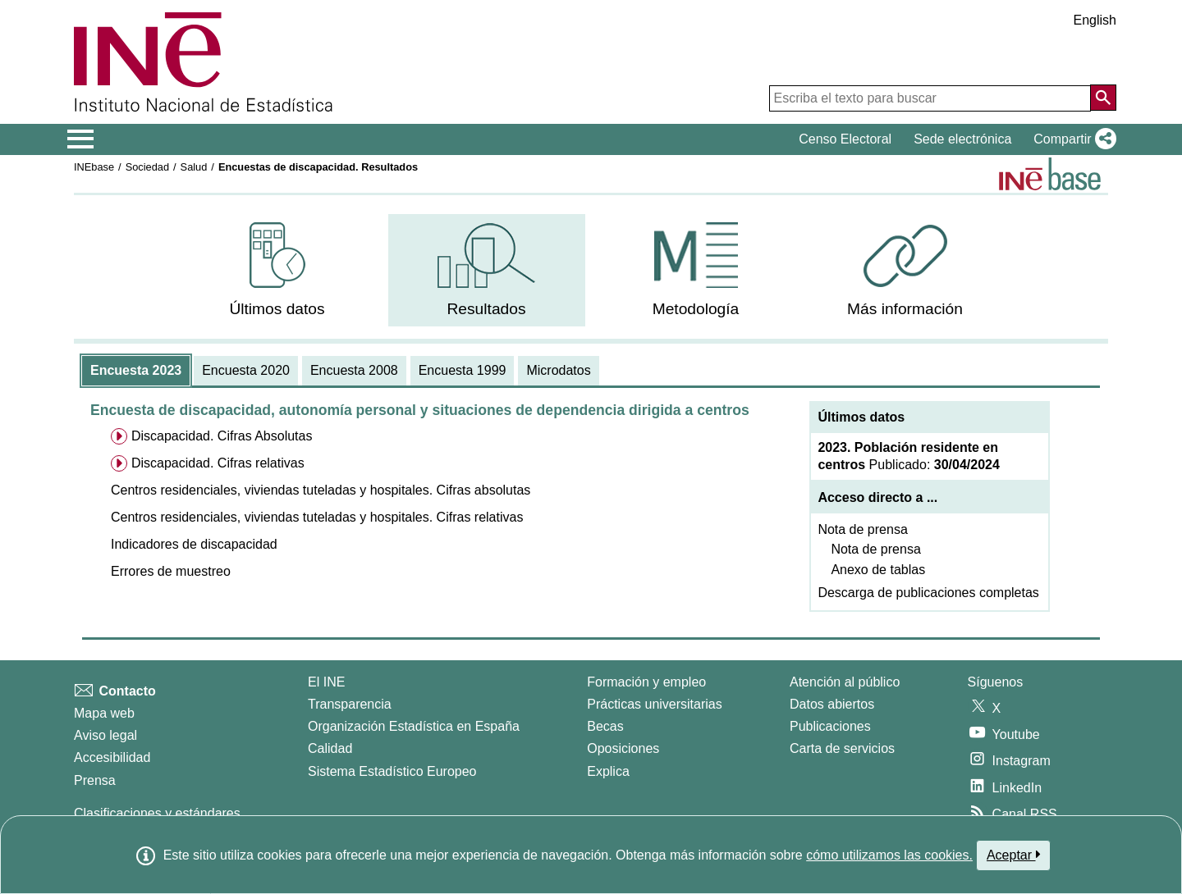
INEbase (94, 167)
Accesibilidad (112, 757)
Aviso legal (105, 735)
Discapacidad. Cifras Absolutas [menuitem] (222, 436)
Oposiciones (623, 748)
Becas (605, 726)
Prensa (95, 780)
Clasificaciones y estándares (157, 813)
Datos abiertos (832, 704)
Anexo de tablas (878, 570)
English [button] (1095, 20)
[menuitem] (277, 270)
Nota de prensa (862, 529)
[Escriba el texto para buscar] (930, 98)
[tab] (136, 370)
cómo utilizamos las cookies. (889, 855)
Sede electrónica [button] (962, 139)
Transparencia (350, 704)
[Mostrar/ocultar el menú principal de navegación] (81, 139)
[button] (1071, 139)
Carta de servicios (842, 748)
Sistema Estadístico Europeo (392, 771)
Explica (608, 771)
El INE (326, 682)
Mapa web (104, 713)
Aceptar (1013, 854)
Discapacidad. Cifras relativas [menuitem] (218, 463)
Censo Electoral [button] (845, 139)
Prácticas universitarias (654, 704)
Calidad (330, 748)
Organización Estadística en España (414, 726)
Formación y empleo (646, 682)
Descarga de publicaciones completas (928, 593)
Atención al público (845, 682)
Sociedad (147, 167)
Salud (194, 167)
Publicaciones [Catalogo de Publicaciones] (830, 726)
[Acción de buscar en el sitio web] (1103, 97)
